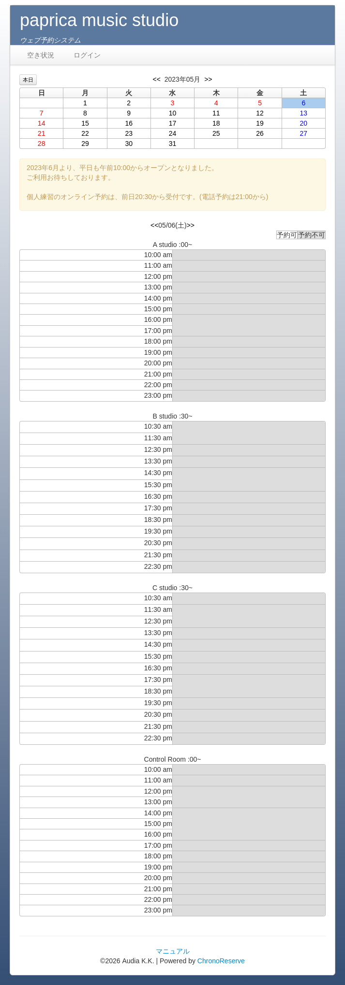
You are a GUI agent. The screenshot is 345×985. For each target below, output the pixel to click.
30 (129, 143)
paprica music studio (99, 20)
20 (304, 123)
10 (173, 113)
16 (129, 123)
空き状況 (40, 55)
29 (85, 143)
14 (41, 123)
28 (41, 143)
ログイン (87, 55)
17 (173, 123)
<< (157, 79)
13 (304, 113)
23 (129, 133)
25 (216, 133)
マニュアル (173, 951)
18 (216, 123)
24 (173, 133)
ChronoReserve (221, 961)
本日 (28, 80)
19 (260, 123)
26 (260, 133)
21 (41, 133)
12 (260, 113)
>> (208, 79)
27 (304, 133)
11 (216, 113)
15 (85, 123)
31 (173, 143)
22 (85, 133)
